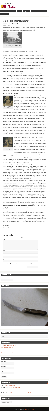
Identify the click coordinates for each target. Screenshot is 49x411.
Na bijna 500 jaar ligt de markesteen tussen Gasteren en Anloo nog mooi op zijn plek (17, 350)
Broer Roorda (3, 389)
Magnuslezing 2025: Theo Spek (7, 347)
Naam (4, 250)
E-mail (4, 254)
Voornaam (3, 361)
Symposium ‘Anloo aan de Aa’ (6, 349)
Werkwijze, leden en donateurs (14, 387)
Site (3, 259)
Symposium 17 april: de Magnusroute (8, 345)
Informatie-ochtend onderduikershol (8, 352)
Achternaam (3, 366)
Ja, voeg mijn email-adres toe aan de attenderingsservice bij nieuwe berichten (18, 263)
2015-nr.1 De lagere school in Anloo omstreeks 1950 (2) (20, 392)
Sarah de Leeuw (4, 390)
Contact (38, 0)
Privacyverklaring (44, 0)
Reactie (4, 239)
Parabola (27, 409)
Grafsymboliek (11, 390)
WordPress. (32, 409)
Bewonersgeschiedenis (10, 385)
